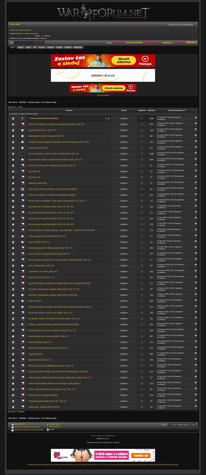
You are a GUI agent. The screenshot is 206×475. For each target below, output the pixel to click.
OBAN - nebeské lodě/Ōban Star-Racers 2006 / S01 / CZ (51, 389)
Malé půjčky (138, 464)
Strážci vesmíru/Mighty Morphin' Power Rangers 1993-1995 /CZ (54, 383)
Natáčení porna (72, 464)
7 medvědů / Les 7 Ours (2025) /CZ (42, 271)
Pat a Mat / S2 (34, 171)
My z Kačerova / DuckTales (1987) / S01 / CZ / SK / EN (50, 224)
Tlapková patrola (35, 354)
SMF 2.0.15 (94, 435)
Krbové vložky (174, 464)
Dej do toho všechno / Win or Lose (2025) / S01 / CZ (49, 313)
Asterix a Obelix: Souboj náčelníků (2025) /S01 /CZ (49, 254)
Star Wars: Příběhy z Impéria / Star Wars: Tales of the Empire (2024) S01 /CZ (60, 307)
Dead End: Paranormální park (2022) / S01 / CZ (47, 348)
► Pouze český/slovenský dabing (43, 118)
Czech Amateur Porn (94, 464)
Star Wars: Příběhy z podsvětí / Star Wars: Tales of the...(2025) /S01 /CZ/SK (59, 283)
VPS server (105, 464)
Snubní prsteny (115, 464)
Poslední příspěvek (177, 110)
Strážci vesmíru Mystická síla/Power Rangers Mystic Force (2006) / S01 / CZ (59, 377)
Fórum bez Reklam (103, 95)
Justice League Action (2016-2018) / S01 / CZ (47, 236)
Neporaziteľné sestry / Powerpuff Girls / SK (45, 136)
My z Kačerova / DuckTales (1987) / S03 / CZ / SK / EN (50, 213)
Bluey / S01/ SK (34, 301)
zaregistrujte (33, 33)
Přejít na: (164, 425)
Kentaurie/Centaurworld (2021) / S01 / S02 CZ (47, 401)
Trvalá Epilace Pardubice (58, 464)
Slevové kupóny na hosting (151, 464)
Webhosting (165, 464)
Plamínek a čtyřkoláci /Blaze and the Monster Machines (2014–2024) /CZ (58, 371)
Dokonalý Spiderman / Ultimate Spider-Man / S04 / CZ (50, 248)
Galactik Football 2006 (37, 183)
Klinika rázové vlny (127, 464)
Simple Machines (110, 435)
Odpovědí (142, 110)
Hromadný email (32, 464)
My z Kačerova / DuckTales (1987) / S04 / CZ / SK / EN (50, 207)
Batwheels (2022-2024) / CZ (39, 360)
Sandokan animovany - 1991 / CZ (42, 130)
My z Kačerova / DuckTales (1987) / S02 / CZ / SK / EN (50, 218)
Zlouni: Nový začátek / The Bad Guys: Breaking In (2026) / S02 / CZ (56, 124)
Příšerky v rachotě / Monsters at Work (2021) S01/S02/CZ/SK (53, 324)
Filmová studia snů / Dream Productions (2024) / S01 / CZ (52, 330)
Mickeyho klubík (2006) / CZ (39, 342)
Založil (123, 110)
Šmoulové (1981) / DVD (38, 148)
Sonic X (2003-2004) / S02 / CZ (41, 266)
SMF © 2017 (101, 435)
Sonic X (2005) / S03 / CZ (38, 242)
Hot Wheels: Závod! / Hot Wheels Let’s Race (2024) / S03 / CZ (54, 319)
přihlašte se (20, 33)
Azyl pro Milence (44, 464)
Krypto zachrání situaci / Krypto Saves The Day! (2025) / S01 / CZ (55, 159)
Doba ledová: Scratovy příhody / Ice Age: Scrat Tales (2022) (52, 189)
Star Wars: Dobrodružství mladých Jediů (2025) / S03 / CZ (52, 165)
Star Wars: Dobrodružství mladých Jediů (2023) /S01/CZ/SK (52, 295)
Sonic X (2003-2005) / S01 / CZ (41, 277)
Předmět (69, 110)
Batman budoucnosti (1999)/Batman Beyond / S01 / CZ (51, 366)
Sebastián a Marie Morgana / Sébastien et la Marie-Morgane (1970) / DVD (58, 142)
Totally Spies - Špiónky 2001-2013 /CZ (44, 407)
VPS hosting (82, 464)
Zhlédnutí (151, 110)
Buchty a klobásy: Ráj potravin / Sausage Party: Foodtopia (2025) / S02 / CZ (59, 260)
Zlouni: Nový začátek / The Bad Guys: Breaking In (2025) (51, 195)
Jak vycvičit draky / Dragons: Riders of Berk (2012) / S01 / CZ (53, 154)
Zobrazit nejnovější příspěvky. (20, 30)
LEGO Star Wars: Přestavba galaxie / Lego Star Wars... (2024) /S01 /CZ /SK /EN (61, 230)
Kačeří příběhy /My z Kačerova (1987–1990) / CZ (48, 336)
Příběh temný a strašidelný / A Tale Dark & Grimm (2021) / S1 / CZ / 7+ (57, 201)
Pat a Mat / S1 (34, 177)
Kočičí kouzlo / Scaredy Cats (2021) (43, 395)
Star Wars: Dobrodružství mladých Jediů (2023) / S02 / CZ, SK (53, 289)
